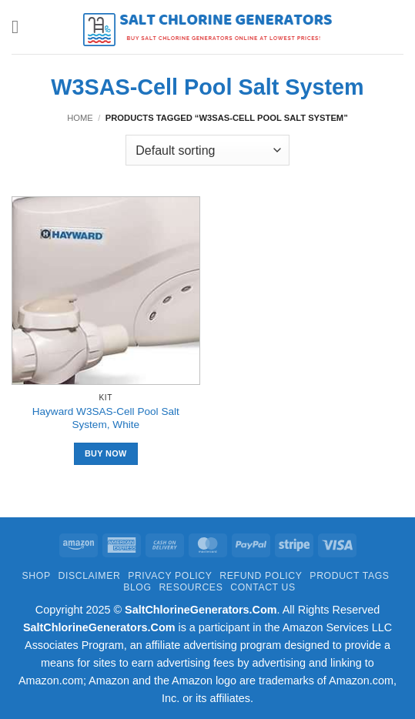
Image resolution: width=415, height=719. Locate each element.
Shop (36, 575)
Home (80, 117)
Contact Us (263, 587)
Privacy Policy (170, 575)
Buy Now (106, 453)
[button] (21, 26)
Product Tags (349, 575)
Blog (137, 587)
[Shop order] (207, 150)
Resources (191, 587)
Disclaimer (89, 575)
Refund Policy (260, 575)
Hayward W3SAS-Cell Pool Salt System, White (105, 418)
